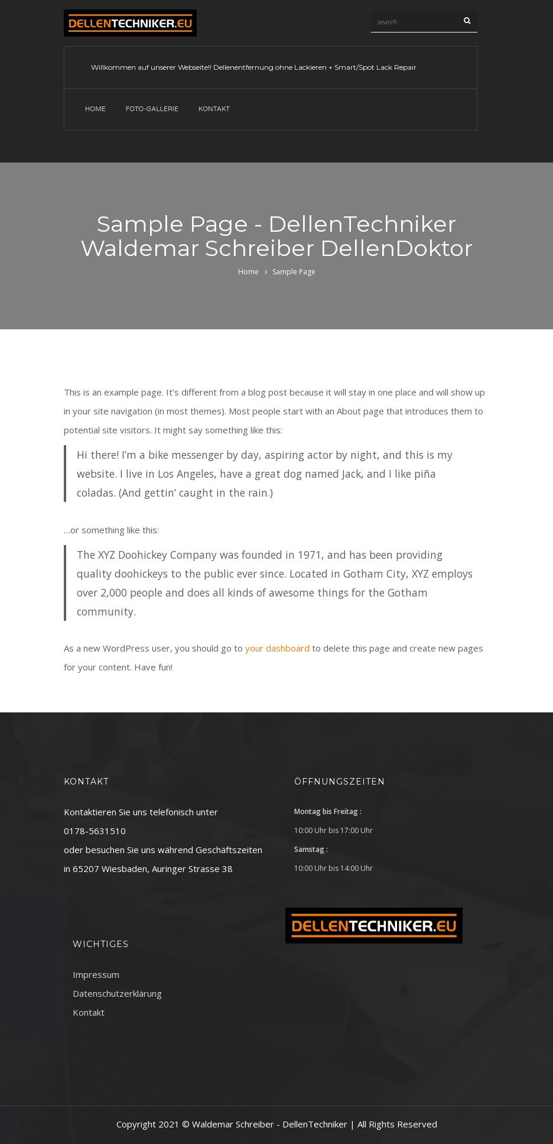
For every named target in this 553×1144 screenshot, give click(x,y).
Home (95, 109)
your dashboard (277, 648)
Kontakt (214, 109)
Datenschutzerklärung (117, 993)
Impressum (96, 974)
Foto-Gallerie (152, 109)
